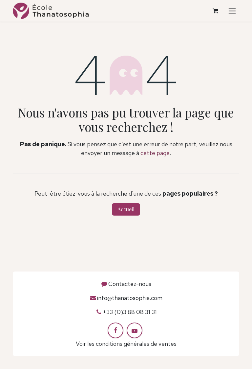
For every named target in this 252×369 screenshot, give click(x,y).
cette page (155, 153)
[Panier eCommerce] (215, 11)
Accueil (126, 209)
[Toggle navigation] (232, 11)
